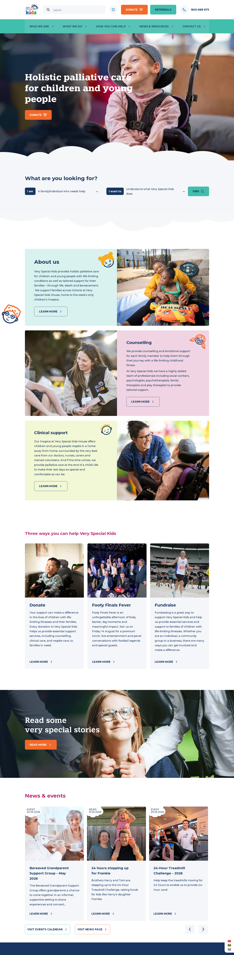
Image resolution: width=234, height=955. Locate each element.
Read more (41, 744)
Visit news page (92, 929)
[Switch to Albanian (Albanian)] (229, 941)
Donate (134, 10)
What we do (72, 26)
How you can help (111, 26)
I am (30, 191)
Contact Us (192, 26)
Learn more (51, 311)
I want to (115, 191)
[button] (203, 929)
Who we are (39, 26)
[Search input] (78, 10)
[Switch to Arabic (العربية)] (229, 945)
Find (198, 191)
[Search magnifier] (48, 10)
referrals (163, 9)
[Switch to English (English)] (229, 949)
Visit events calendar (47, 929)
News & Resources (154, 26)
